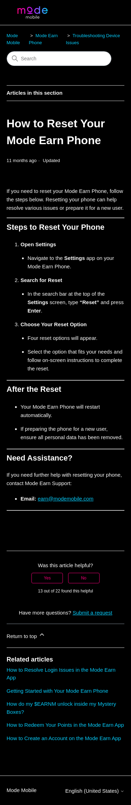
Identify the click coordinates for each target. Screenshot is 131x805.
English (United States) (95, 791)
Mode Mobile (22, 790)
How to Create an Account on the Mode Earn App (64, 738)
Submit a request (92, 613)
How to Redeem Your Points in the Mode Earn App (65, 725)
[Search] (59, 59)
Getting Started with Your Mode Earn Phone (57, 691)
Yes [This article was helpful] (47, 578)
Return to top (26, 635)
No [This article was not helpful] (83, 578)
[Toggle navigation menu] (112, 12)
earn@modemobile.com (65, 499)
